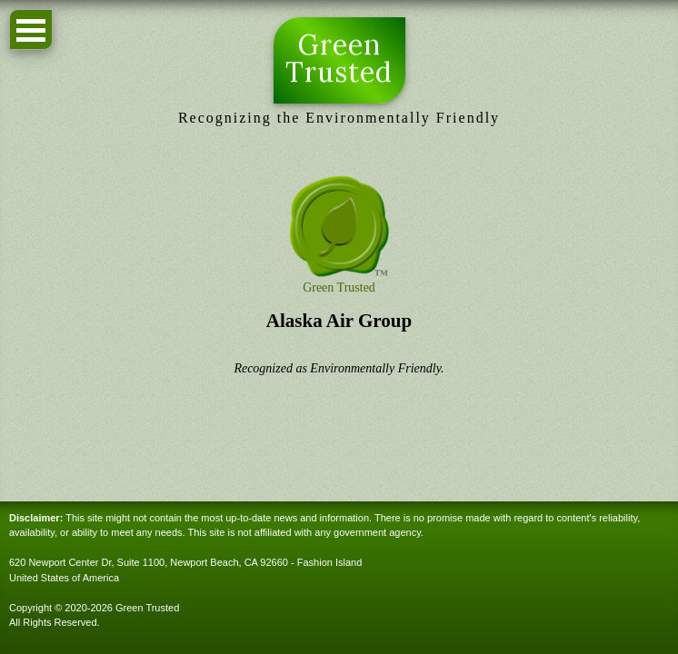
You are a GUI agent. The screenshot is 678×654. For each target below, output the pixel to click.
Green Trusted (339, 58)
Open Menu (31, 29)
